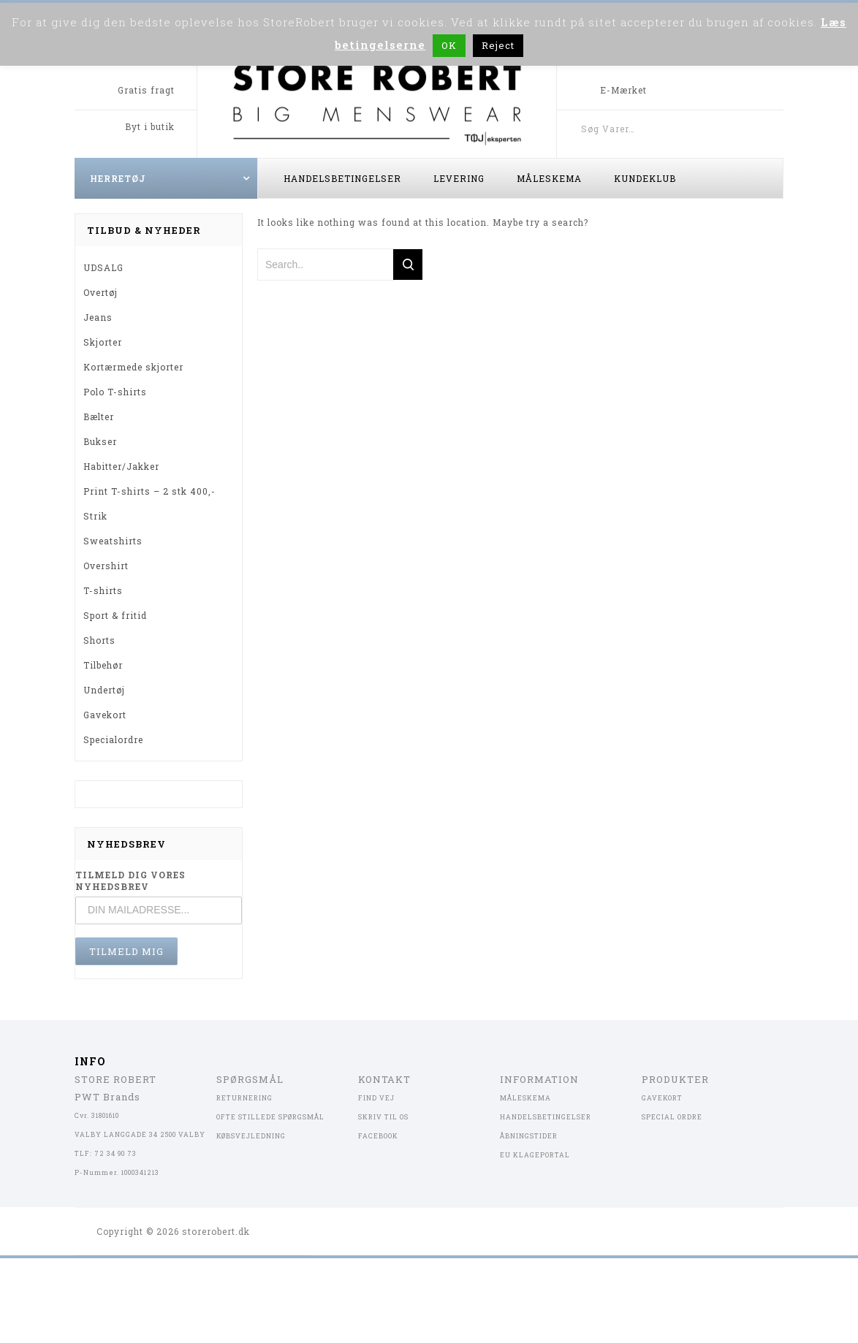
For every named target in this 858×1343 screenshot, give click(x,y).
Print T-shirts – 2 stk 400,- (149, 491)
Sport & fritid (115, 615)
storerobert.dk (216, 1231)
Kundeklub (645, 178)
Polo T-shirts (115, 391)
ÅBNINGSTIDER (529, 1136)
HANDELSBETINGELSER (545, 1117)
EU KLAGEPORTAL (535, 1155)
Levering (459, 178)
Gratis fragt (146, 90)
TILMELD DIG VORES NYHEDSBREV (130, 880)
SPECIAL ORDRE (672, 1117)
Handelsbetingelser (342, 178)
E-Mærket (623, 90)
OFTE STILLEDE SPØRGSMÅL (270, 1117)
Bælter (98, 416)
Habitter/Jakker (121, 466)
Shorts (99, 640)
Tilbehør (103, 665)
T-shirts (103, 590)
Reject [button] (498, 45)
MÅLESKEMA (525, 1098)
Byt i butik (150, 126)
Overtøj (100, 292)
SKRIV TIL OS (383, 1117)
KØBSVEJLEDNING (251, 1136)
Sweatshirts (113, 541)
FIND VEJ (376, 1098)
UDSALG (103, 267)
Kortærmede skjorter (133, 367)
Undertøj (104, 690)
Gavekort (104, 714)
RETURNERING (244, 1098)
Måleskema (549, 178)
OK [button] (449, 45)
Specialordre (113, 739)
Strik (95, 516)
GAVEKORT (662, 1098)
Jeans (98, 317)
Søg (768, 128)
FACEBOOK (378, 1136)
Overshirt (106, 565)
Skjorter (102, 342)
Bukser (100, 441)
